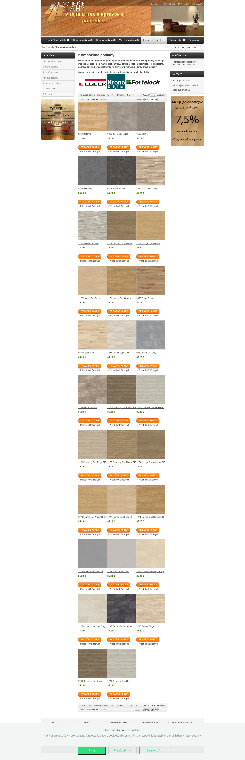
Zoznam (102, 99)
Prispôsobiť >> (122, 750)
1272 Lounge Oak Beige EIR (120, 517)
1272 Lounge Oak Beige (89, 298)
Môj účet (157, 4)
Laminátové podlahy (52, 61)
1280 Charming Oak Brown (90, 681)
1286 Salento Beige (145, 626)
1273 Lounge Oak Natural (148, 243)
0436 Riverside (85, 189)
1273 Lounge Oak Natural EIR (92, 517)
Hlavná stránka (47, 47)
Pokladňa (185, 4)
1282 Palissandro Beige (147, 189)
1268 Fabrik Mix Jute (87, 407)
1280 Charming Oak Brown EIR (121, 407)
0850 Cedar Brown (144, 298)
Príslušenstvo (49, 89)
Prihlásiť (198, 4)
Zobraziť (146, 95)
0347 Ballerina (84, 134)
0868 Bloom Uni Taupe (117, 134)
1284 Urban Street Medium (90, 571)
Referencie (47, 94)
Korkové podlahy (50, 72)
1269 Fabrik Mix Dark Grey (119, 626)
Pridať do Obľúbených (90, 151)
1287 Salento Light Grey (118, 353)
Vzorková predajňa (181, 90)
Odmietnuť (153, 750)
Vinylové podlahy (50, 78)
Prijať (92, 750)
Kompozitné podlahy (52, 83)
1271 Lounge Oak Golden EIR (150, 517)
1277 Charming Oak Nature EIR (121, 462)
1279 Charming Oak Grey (119, 681)
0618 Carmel (142, 134)
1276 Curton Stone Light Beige (150, 571)
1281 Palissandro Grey (88, 243)
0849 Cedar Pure (86, 353)
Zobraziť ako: (85, 99)
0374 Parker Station (116, 189)
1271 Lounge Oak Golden (119, 298)
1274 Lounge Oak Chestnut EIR (150, 462)
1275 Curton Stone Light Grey (91, 626)
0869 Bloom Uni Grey (146, 353)
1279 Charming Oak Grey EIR (150, 407)
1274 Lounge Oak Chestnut (119, 243)
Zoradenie (139, 99)
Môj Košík (170, 4)
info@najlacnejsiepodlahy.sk (185, 85)
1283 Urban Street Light (118, 571)
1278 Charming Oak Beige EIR (92, 462)
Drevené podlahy (50, 67)
